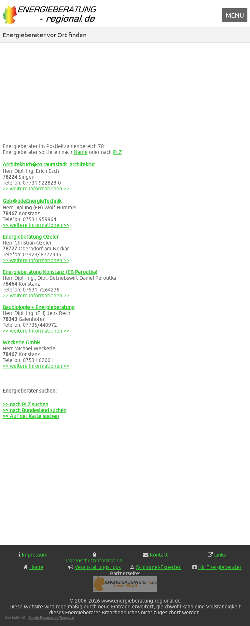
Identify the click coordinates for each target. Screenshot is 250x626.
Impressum (35, 555)
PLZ (117, 152)
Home (36, 567)
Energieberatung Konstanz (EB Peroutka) (50, 272)
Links (220, 555)
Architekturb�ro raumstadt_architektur (49, 164)
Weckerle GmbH (21, 342)
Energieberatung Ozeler (31, 237)
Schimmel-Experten (159, 567)
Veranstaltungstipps (98, 567)
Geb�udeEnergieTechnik (32, 201)
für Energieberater (220, 567)
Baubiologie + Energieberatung (39, 307)
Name (81, 152)
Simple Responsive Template (51, 617)
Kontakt (159, 555)
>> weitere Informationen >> (36, 188)
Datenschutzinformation (94, 560)
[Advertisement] (125, 91)
